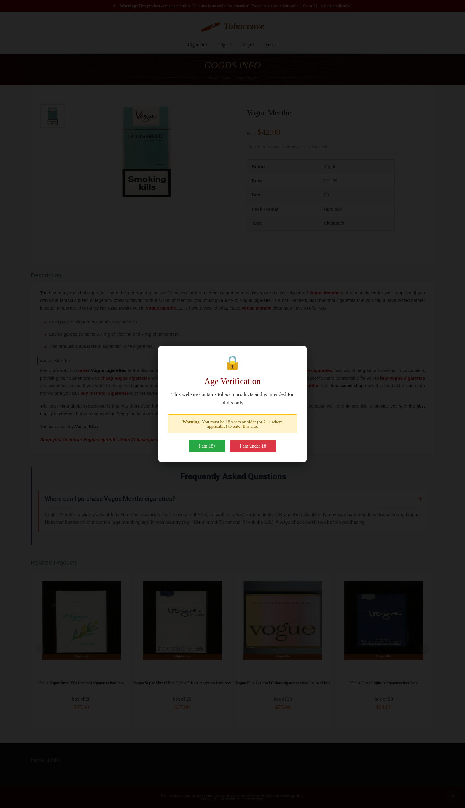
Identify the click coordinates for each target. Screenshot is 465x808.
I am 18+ (207, 446)
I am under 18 (253, 446)
